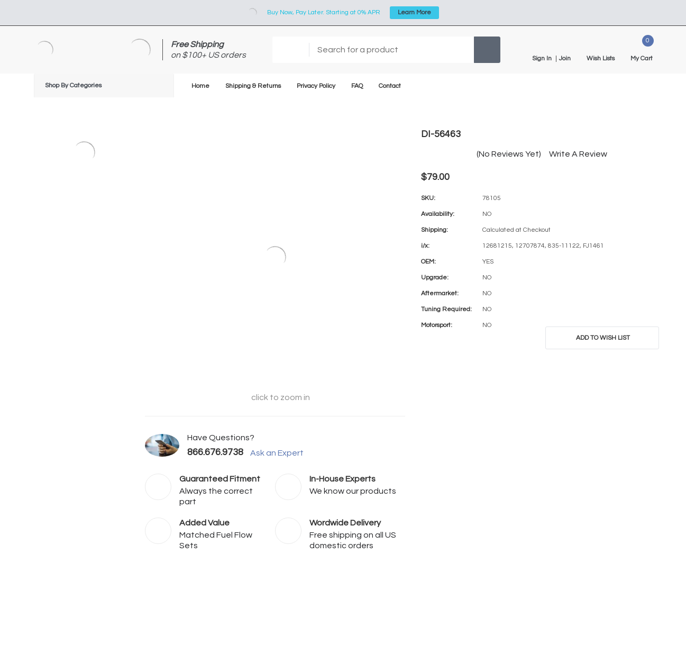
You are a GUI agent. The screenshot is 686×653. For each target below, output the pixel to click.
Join (565, 59)
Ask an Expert (281, 453)
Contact (390, 86)
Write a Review (578, 154)
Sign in (542, 59)
